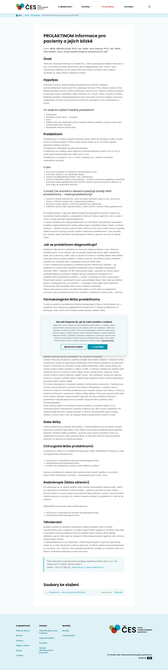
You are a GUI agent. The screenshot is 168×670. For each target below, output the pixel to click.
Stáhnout (118, 592)
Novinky (65, 630)
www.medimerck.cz (95, 567)
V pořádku (97, 347)
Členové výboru (23, 630)
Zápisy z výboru (22, 645)
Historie (19, 635)
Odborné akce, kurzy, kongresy (48, 631)
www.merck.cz (78, 567)
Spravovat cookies (73, 347)
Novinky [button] (86, 6)
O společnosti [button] (65, 6)
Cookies (19, 655)
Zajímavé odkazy (46, 638)
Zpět (19, 15)
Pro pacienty (108, 6)
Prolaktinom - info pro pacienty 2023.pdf (67, 592)
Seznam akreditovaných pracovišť (46, 650)
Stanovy (19, 640)
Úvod (27, 15)
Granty (19, 650)
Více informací (107, 340)
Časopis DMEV (68, 635)
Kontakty (128, 6)
